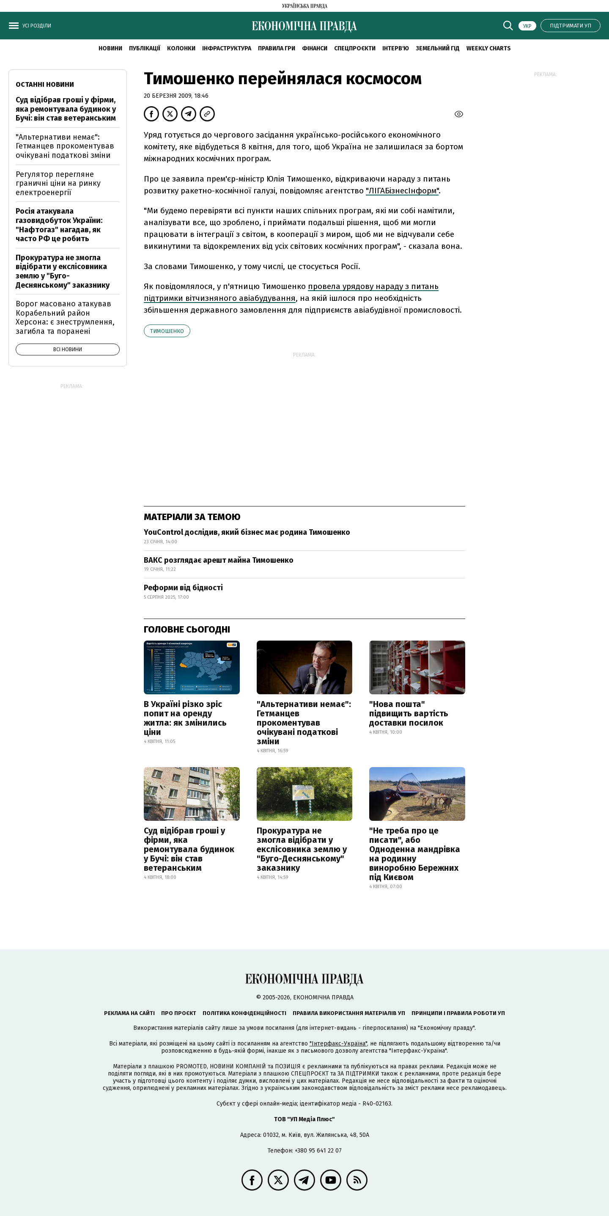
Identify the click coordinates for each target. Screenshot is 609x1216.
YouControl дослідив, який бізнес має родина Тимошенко (247, 532)
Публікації (144, 48)
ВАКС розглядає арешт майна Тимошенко (219, 560)
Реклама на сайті (129, 1013)
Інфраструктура (226, 48)
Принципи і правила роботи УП (458, 1013)
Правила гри (276, 48)
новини (110, 48)
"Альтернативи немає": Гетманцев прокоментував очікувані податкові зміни (304, 722)
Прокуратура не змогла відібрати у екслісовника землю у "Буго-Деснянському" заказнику (302, 849)
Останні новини (45, 84)
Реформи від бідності (183, 587)
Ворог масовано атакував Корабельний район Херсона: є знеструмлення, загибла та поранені (65, 317)
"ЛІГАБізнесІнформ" (402, 190)
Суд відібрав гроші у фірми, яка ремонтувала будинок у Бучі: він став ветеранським (189, 849)
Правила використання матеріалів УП (349, 1013)
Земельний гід (438, 48)
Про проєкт (178, 1013)
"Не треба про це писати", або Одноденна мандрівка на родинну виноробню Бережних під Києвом (414, 853)
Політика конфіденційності (244, 1013)
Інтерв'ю (395, 48)
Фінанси (314, 48)
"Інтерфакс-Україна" (338, 1043)
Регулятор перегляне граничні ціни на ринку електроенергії (58, 183)
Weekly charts (488, 48)
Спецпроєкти (355, 48)
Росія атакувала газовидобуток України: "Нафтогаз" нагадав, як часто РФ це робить (59, 224)
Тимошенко (167, 331)
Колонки (181, 48)
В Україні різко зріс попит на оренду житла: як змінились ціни (185, 718)
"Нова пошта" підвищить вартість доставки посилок (408, 713)
